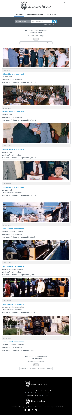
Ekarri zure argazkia (35, 14)
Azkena (49, 43)
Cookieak (38, 407)
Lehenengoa (24, 43)
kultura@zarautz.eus (32, 395)
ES (68, 2)
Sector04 (60, 407)
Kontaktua (51, 14)
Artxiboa (19, 14)
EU (65, 2)
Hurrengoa (41, 43)
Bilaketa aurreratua (49, 24)
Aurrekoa (33, 43)
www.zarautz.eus (43, 410)
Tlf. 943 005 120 (43, 395)
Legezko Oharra (29, 407)
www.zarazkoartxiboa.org (16, 407)
